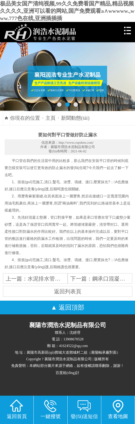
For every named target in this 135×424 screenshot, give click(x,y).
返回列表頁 (67, 291)
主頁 (51, 118)
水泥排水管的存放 (49, 279)
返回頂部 (71, 307)
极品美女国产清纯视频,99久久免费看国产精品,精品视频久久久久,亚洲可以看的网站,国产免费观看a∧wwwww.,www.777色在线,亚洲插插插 (67, 11)
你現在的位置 (25, 118)
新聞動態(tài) (75, 118)
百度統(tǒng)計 (67, 373)
